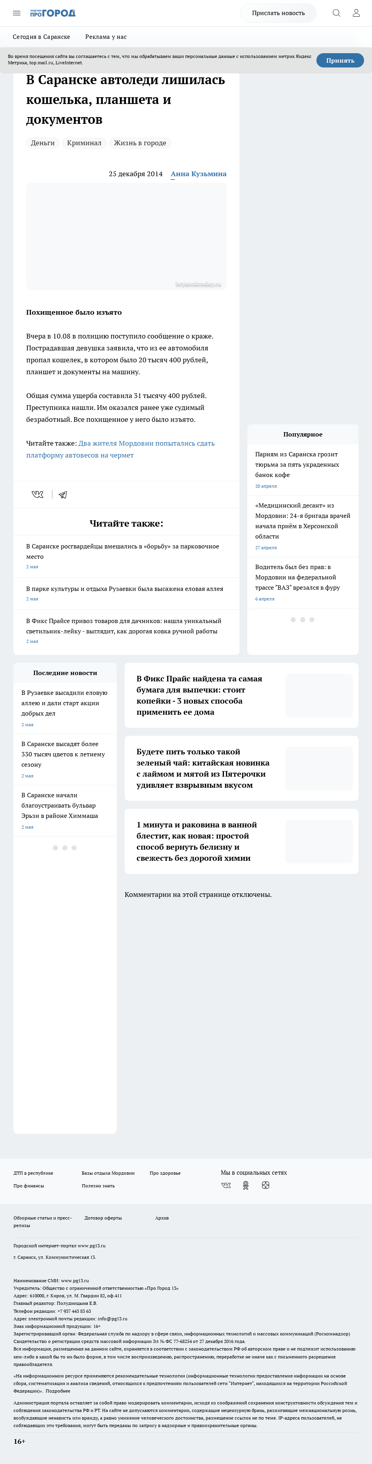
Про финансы (28, 1186)
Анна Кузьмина (199, 173)
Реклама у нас (106, 36)
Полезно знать (98, 1186)
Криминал (84, 142)
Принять (340, 60)
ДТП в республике (33, 1173)
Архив (162, 1218)
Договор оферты (103, 1218)
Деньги (43, 142)
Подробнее (58, 1391)
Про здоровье (165, 1173)
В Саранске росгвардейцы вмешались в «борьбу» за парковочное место (126, 557)
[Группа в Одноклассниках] (246, 1185)
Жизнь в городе (140, 142)
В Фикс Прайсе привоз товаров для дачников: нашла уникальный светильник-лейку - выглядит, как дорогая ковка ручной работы (126, 631)
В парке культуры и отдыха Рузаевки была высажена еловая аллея (126, 594)
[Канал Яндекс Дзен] (266, 1185)
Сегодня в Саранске (41, 36)
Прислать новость (278, 13)
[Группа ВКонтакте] (226, 1185)
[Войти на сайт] (356, 13)
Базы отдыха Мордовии (108, 1173)
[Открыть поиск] (336, 13)
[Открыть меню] (16, 13)
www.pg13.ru (92, 1246)
